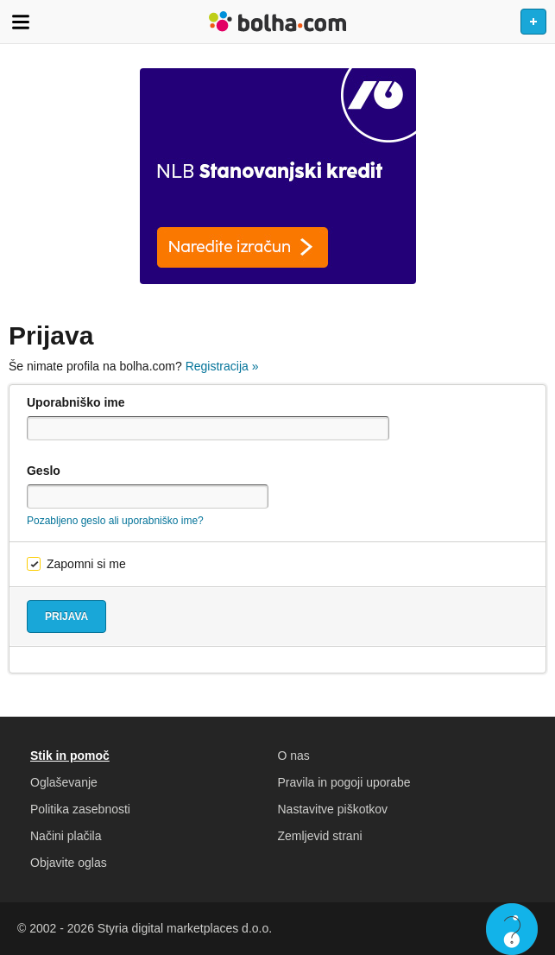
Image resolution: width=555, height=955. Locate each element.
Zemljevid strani (320, 836)
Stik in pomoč (70, 755)
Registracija (222, 366)
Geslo (43, 471)
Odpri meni (20, 21)
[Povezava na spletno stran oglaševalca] (277, 176)
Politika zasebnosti (80, 809)
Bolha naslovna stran (277, 21)
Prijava (66, 616)
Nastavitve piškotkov (333, 809)
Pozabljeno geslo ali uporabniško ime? (115, 521)
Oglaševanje (64, 782)
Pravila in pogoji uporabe (344, 782)
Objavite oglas (68, 863)
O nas (294, 755)
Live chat (512, 929)
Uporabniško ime (76, 402)
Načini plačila (65, 836)
